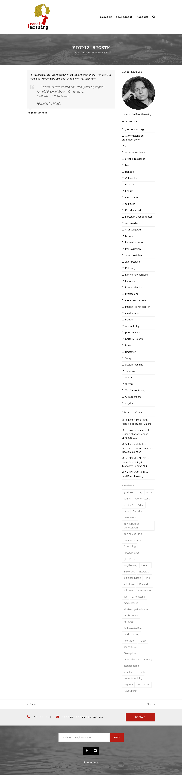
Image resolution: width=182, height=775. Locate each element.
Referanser (87, 52)
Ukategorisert (133, 396)
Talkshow (130, 371)
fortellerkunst (131, 552)
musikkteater (132, 313)
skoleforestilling (134, 364)
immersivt (129, 571)
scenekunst (130, 647)
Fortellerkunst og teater (138, 216)
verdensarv (143, 684)
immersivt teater (134, 242)
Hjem (77, 52)
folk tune (130, 204)
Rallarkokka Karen (134, 628)
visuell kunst (130, 690)
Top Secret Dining (135, 390)
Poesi (128, 345)
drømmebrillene (133, 540)
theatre (129, 384)
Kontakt (140, 717)
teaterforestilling (133, 678)
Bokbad (129, 171)
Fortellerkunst (133, 210)
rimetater (130, 351)
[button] (153, 17)
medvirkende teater (136, 300)
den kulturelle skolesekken (131, 525)
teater (128, 377)
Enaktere (130, 184)
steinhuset (129, 672)
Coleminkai (131, 178)
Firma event (132, 197)
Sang (128, 358)
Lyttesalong (131, 294)
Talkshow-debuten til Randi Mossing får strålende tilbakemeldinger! (137, 448)
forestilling (130, 546)
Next (151, 704)
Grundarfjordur (133, 229)
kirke (147, 578)
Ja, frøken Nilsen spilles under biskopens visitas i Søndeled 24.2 (136, 434)
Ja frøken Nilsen (134, 255)
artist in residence (135, 158)
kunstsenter (144, 590)
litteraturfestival (134, 287)
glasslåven (129, 559)
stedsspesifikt (131, 665)
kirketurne (129, 584)
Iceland (145, 565)
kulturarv (130, 281)
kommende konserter (137, 274)
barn (127, 165)
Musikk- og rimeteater (137, 306)
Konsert (143, 584)
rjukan (143, 640)
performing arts (134, 339)
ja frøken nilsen (132, 578)
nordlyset (129, 621)
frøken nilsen (132, 223)
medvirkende (131, 603)
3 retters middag (134, 129)
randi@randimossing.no (79, 717)
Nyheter (129, 319)
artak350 (128, 505)
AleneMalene (142, 498)
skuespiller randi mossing (138, 659)
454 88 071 (39, 717)
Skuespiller (130, 653)
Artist (141, 505)
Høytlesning (130, 565)
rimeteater (129, 640)
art (126, 146)
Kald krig (130, 268)
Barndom (138, 511)
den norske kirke (133, 534)
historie (129, 236)
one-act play (132, 326)
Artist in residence (135, 152)
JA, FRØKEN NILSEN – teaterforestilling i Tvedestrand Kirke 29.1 (136, 462)
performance (132, 332)
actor (149, 492)
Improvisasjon (133, 249)
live (126, 596)
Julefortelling (132, 261)
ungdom (129, 403)
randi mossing (131, 634)
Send (116, 737)
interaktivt (144, 571)
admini (127, 498)
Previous (33, 704)
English (129, 191)
